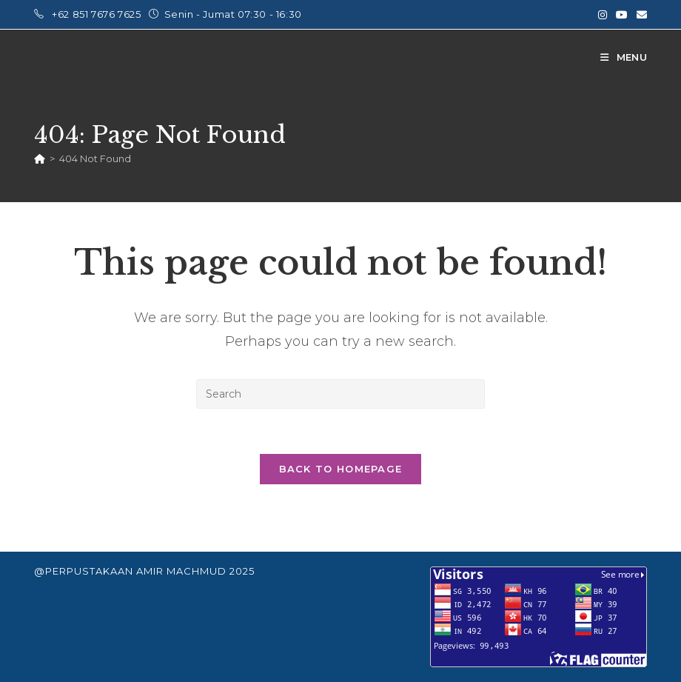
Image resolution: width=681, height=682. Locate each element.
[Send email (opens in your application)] (639, 14)
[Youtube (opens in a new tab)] (621, 14)
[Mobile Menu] (623, 57)
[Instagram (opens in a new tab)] (602, 14)
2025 (242, 571)
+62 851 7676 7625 (98, 14)
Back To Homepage (341, 469)
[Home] (39, 158)
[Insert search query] (340, 394)
